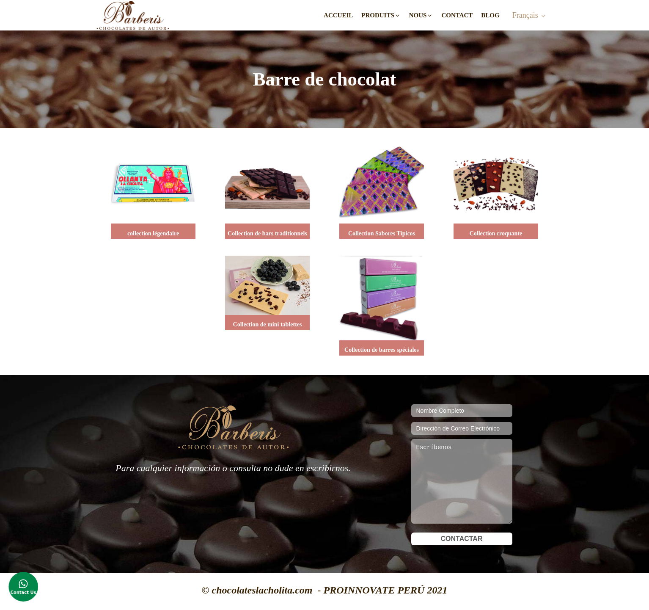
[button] (381, 15)
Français (525, 15)
